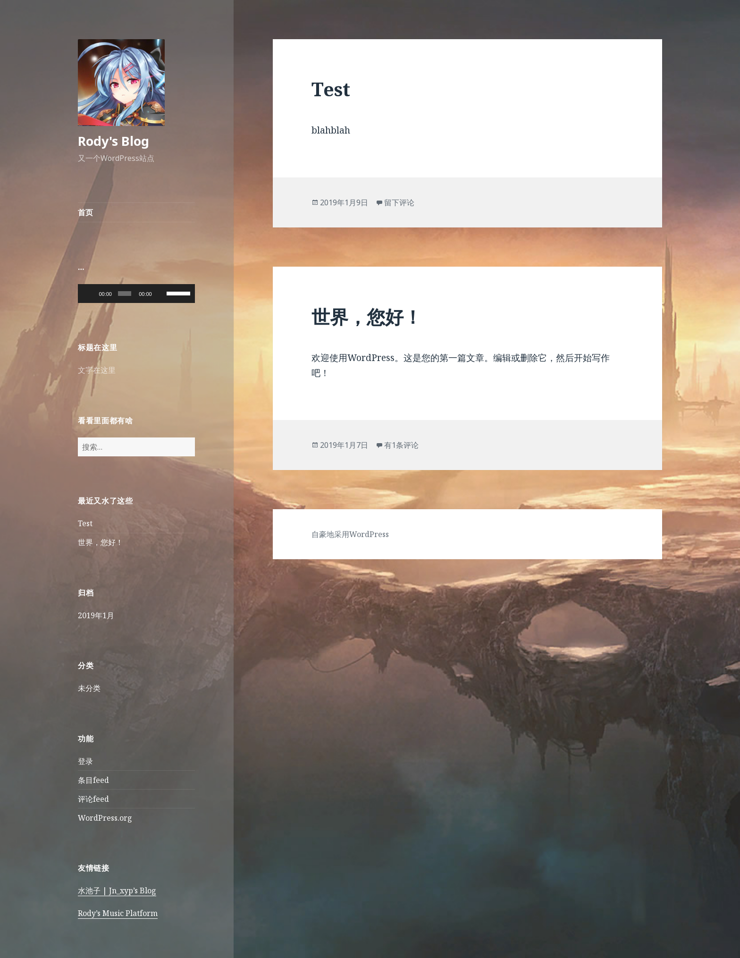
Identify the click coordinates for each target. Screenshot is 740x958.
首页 (85, 212)
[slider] (124, 293)
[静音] (161, 293)
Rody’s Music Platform (118, 913)
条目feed (93, 780)
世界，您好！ (100, 542)
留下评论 (399, 202)
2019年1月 (96, 615)
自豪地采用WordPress (350, 534)
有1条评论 (401, 445)
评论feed (93, 799)
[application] (136, 293)
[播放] (90, 293)
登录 (85, 761)
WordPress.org (105, 818)
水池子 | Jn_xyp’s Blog (117, 890)
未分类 (89, 688)
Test (85, 523)
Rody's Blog (113, 141)
